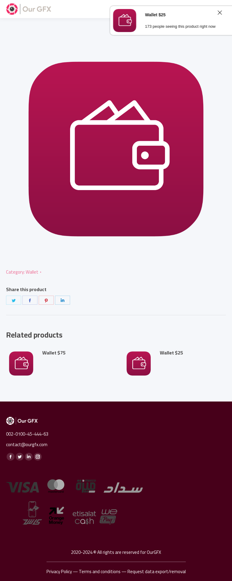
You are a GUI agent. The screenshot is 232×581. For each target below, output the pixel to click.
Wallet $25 (171, 352)
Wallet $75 (54, 352)
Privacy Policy (59, 571)
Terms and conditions (100, 571)
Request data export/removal (156, 571)
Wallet (32, 272)
